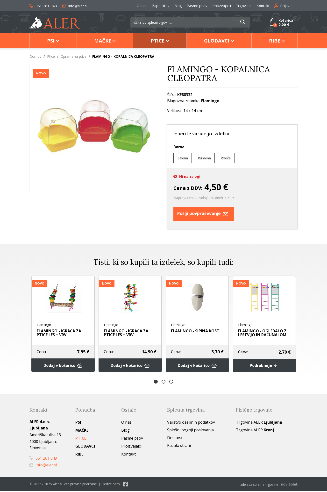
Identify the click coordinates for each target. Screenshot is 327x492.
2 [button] (163, 383)
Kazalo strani (179, 446)
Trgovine (243, 5)
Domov (35, 56)
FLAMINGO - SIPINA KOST (195, 331)
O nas (141, 5)
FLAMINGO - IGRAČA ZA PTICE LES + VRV (59, 333)
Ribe (274, 40)
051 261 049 (43, 5)
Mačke (102, 40)
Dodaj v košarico (63, 366)
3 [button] (171, 383)
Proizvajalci (221, 5)
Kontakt (263, 5)
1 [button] (156, 383)
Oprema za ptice (73, 56)
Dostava (174, 439)
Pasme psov (197, 5)
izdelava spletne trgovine (259, 485)
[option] (63, 324)
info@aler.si (74, 5)
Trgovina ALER (259, 423)
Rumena (206, 158)
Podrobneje (264, 366)
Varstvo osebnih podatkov (191, 423)
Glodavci (216, 40)
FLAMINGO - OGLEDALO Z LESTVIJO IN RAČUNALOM (262, 333)
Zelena (183, 158)
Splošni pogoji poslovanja (190, 431)
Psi (51, 40)
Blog (178, 5)
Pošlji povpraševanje (209, 213)
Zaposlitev (161, 5)
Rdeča (229, 158)
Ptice (157, 40)
